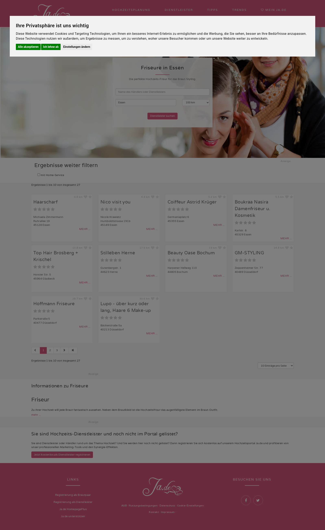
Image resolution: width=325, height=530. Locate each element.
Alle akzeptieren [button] (28, 46)
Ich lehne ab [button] (51, 46)
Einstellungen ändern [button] (76, 46)
